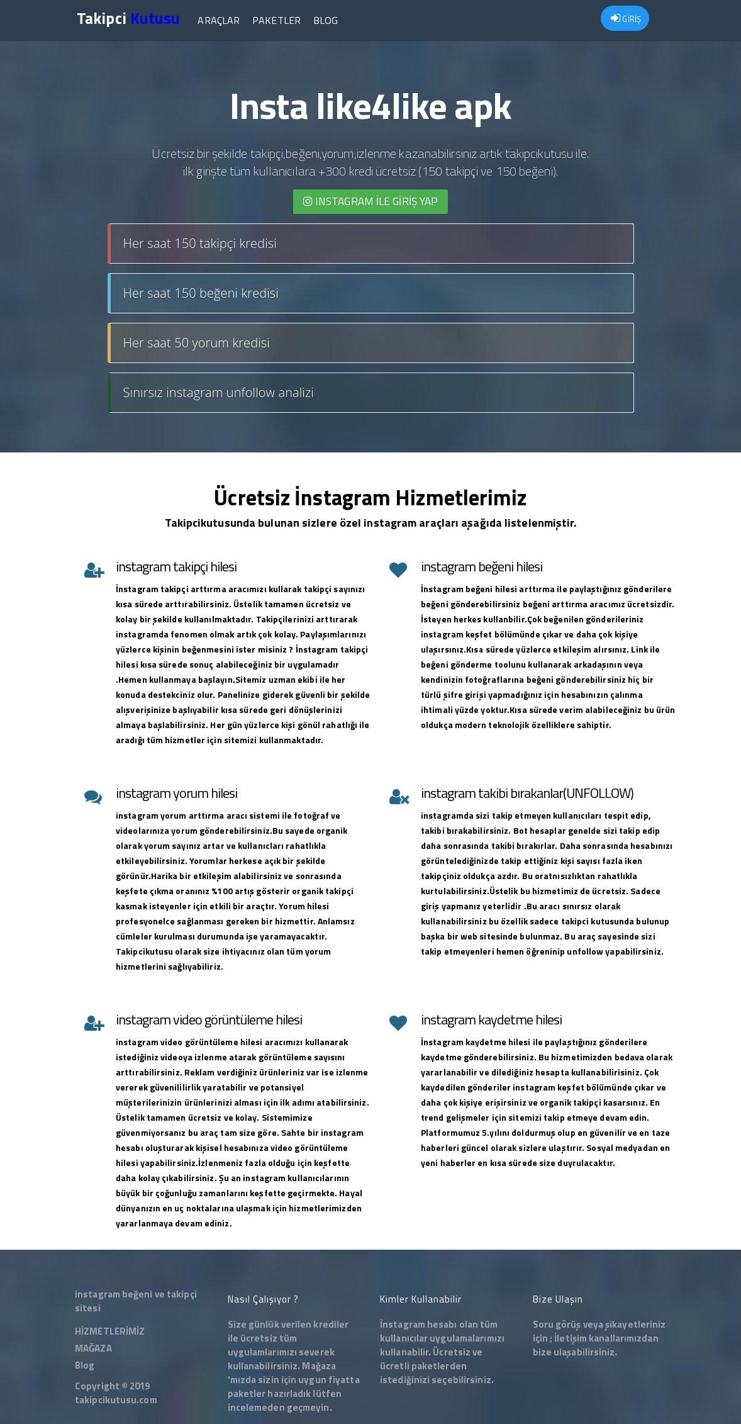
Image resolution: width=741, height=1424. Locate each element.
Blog (325, 20)
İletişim (570, 1338)
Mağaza (319, 1366)
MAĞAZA (93, 1348)
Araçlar (219, 20)
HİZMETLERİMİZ (110, 1331)
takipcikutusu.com (116, 1400)
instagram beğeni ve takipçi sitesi (136, 1301)
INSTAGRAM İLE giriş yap (370, 201)
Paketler (276, 20)
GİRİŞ (626, 19)
